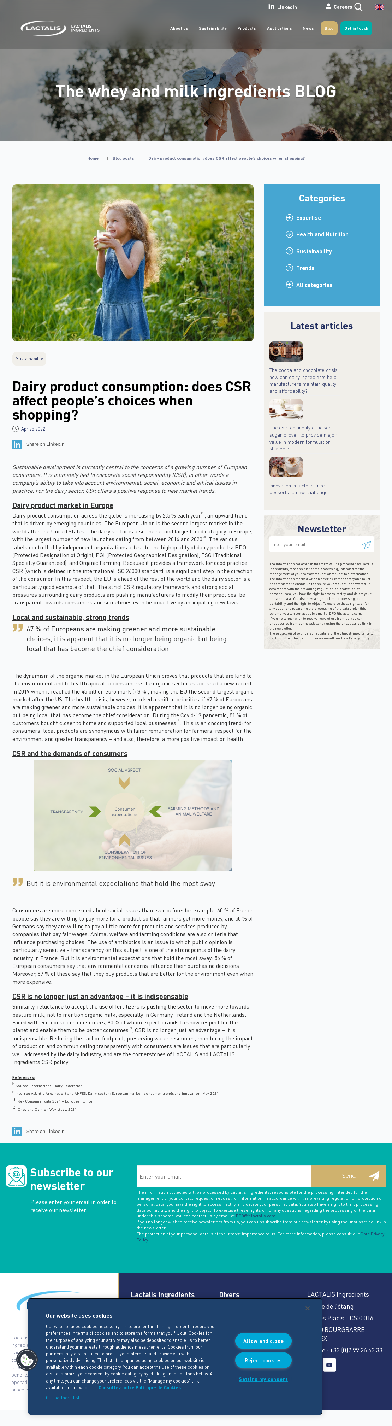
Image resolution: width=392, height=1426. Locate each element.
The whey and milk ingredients (196, 90)
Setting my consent (263, 1379)
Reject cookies (263, 1360)
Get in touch (356, 28)
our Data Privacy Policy (352, 638)
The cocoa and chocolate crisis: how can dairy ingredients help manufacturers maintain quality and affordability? (304, 380)
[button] (27, 1360)
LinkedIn (255, 6)
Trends (305, 267)
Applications (279, 28)
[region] (175, 1356)
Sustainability (213, 28)
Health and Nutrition (322, 234)
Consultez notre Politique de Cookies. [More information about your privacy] (140, 1387)
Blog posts (123, 158)
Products (246, 28)
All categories (314, 284)
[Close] (307, 1308)
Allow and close (263, 1341)
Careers (317, 7)
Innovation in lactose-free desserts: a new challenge (298, 489)
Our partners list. (63, 1398)
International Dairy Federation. (57, 1085)
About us (179, 28)
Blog (329, 28)
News (308, 28)
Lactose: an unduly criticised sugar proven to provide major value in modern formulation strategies (303, 437)
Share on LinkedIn (45, 444)
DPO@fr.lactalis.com (345, 613)
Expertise (308, 217)
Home (93, 158)
